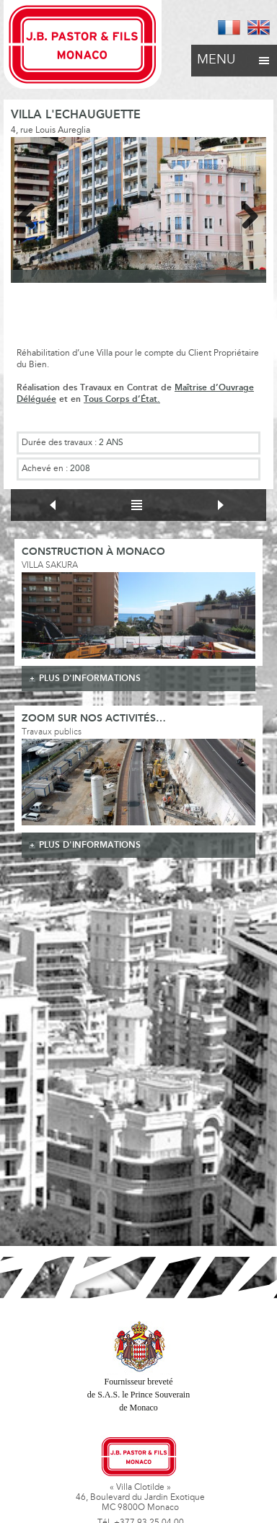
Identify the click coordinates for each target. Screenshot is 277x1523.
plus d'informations (90, 678)
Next (244, 214)
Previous (32, 214)
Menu (234, 56)
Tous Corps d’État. (122, 399)
